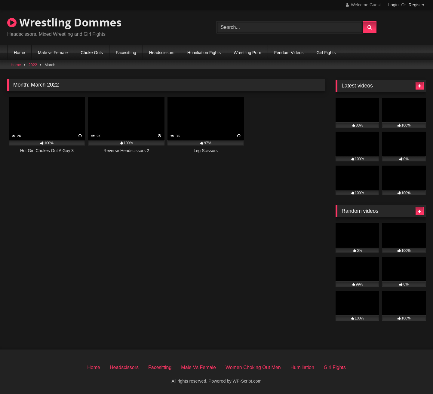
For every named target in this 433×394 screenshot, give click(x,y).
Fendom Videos (289, 52)
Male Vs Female (198, 367)
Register (416, 4)
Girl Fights (326, 52)
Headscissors (161, 52)
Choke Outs (92, 52)
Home (19, 52)
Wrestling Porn (247, 52)
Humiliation (302, 367)
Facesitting (126, 52)
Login (393, 4)
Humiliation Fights (204, 52)
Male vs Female (53, 52)
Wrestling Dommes (64, 22)
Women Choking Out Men (253, 367)
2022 (33, 65)
